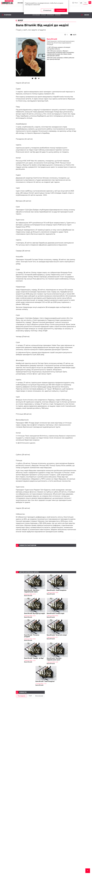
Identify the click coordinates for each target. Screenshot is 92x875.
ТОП (30, 696)
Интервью (50, 15)
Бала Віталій (52, 39)
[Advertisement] (46, 558)
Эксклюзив (36, 15)
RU (85, 3)
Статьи (43, 15)
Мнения (57, 15)
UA (81, 3)
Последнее (21, 696)
